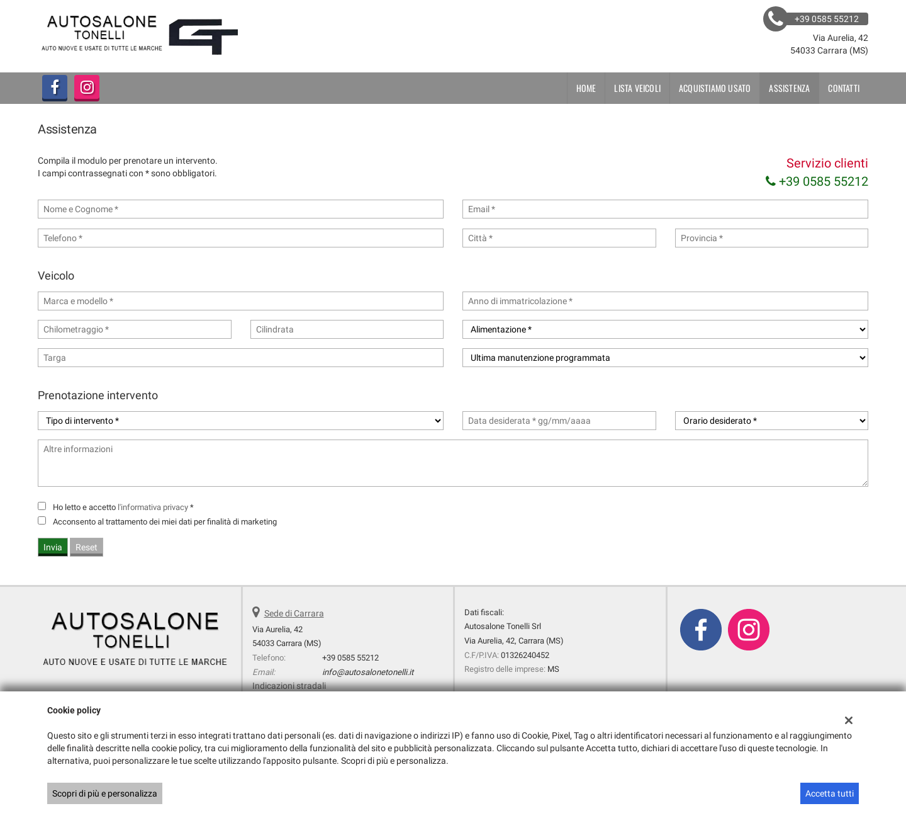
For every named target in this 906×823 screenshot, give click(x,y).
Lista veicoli (637, 87)
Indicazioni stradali (289, 686)
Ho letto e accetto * (123, 507)
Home (586, 87)
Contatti (843, 87)
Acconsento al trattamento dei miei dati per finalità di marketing (165, 521)
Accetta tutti (829, 793)
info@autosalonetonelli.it (367, 672)
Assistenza (789, 87)
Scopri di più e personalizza (104, 793)
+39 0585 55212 (817, 181)
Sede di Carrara (294, 613)
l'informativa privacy (153, 507)
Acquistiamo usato (715, 87)
